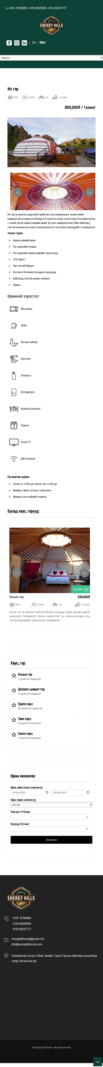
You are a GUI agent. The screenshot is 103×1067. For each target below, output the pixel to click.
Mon (42, 42)
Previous (17, 192)
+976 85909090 (37, 8)
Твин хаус (24, 723)
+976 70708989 (17, 8)
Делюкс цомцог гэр (31, 693)
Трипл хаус (25, 708)
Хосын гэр (12, 597)
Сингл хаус (25, 738)
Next (89, 192)
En (34, 42)
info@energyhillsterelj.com (27, 948)
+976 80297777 (57, 8)
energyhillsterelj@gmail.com (28, 943)
